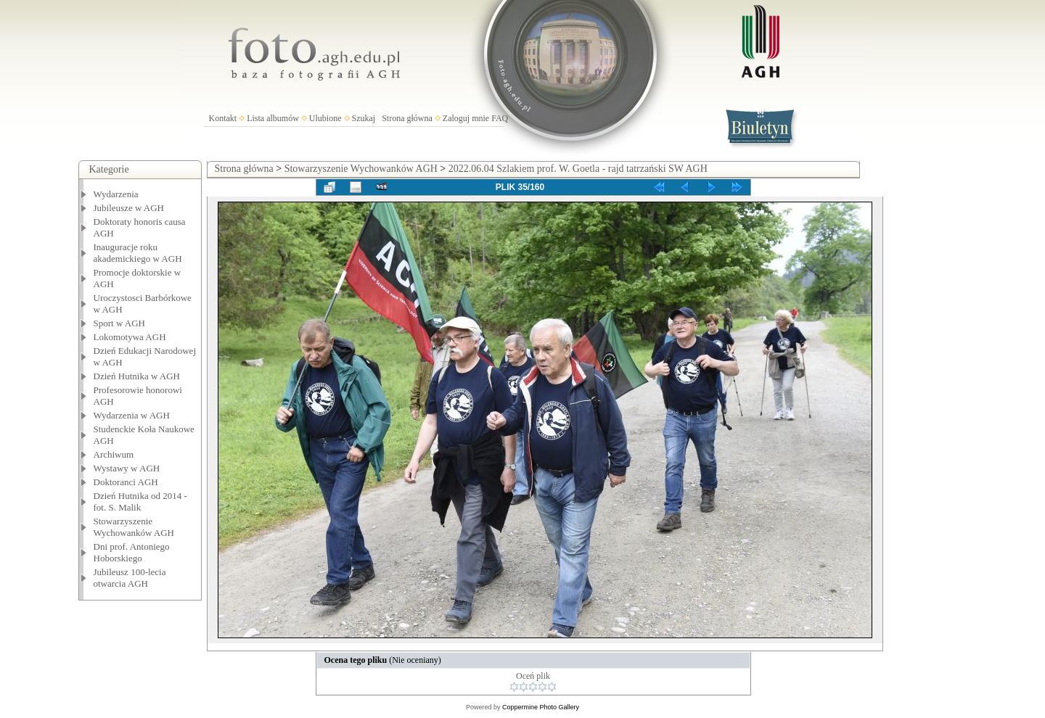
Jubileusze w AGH (129, 207)
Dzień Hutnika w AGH (137, 376)
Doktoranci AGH (126, 481)
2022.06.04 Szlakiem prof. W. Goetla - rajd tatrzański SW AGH (578, 168)
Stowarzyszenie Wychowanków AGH (134, 527)
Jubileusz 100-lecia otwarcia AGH (130, 577)
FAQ (499, 118)
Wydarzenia (116, 194)
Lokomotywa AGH (130, 336)
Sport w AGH (120, 323)
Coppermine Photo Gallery (540, 707)
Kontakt (223, 118)
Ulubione (325, 118)
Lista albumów (273, 118)
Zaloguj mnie (466, 118)
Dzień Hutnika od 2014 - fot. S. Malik (140, 501)
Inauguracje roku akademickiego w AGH (138, 253)
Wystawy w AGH (127, 468)
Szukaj (364, 118)
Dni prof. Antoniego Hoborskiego (132, 552)
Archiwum (114, 454)
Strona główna (407, 118)
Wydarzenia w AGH (132, 415)
